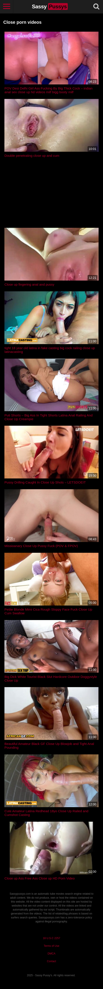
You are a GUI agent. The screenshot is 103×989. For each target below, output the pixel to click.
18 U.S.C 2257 (51, 938)
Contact (51, 961)
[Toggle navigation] (6, 6)
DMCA (51, 953)
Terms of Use (51, 945)
